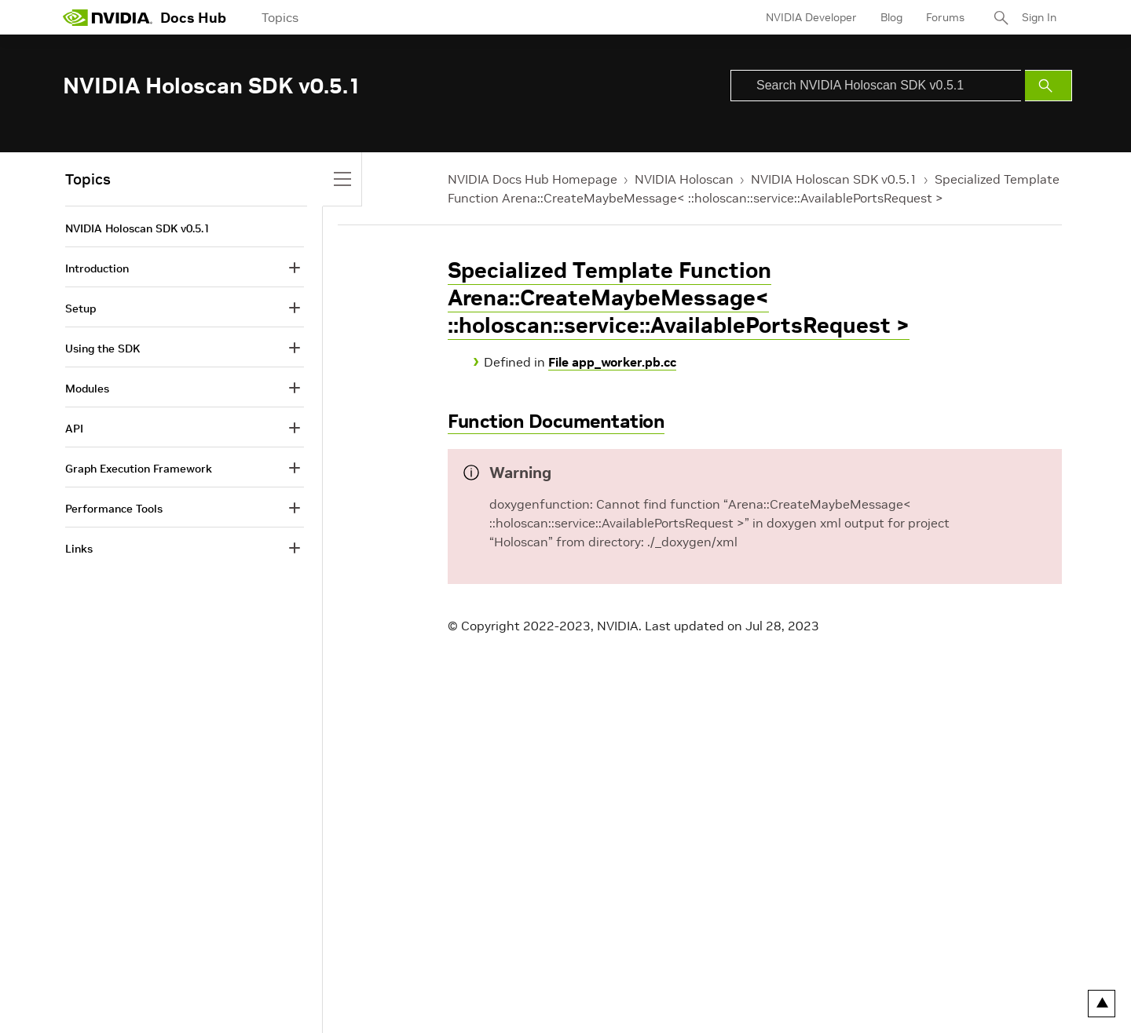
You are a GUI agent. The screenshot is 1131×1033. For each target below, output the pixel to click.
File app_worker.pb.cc (612, 362)
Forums (945, 17)
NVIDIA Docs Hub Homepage (532, 179)
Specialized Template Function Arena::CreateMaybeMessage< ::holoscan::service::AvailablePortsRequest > (679, 298)
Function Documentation (556, 421)
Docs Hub (193, 18)
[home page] (107, 17)
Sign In (1039, 17)
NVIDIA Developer (811, 17)
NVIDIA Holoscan (684, 179)
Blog (891, 17)
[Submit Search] (1048, 85)
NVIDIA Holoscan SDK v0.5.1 (834, 179)
